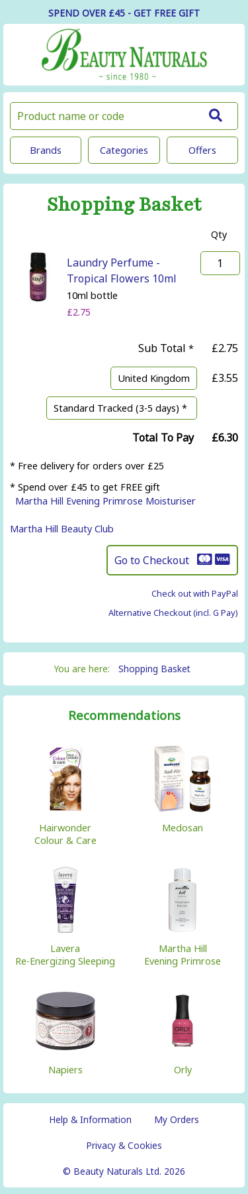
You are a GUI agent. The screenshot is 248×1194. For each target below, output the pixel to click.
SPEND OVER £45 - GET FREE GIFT (124, 13)
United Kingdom (154, 378)
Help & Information (90, 1119)
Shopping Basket (154, 668)
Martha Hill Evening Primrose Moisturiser (105, 501)
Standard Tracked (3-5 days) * (122, 408)
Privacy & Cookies (124, 1145)
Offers (202, 150)
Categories (124, 150)
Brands (46, 150)
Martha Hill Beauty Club (62, 528)
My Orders (176, 1119)
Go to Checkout (172, 560)
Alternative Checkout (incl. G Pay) (173, 613)
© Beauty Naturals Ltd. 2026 (124, 1171)
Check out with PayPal (194, 593)
